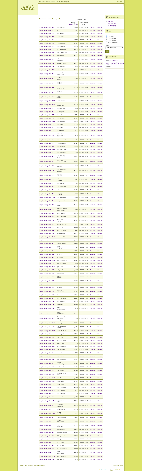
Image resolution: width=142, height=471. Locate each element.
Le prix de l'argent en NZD (46, 194)
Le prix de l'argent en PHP (46, 353)
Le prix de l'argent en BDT (46, 448)
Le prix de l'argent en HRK (46, 257)
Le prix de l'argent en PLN (46, 459)
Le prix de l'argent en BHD (46, 108)
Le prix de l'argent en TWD (47, 197)
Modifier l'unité (73, 24)
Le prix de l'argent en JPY (46, 40)
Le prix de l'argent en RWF (47, 237)
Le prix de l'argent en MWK (47, 260)
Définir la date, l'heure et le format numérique (32, 465)
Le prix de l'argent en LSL (46, 304)
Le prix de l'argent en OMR (47, 378)
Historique (99, 27)
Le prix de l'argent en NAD (46, 190)
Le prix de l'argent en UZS (46, 445)
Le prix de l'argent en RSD (46, 127)
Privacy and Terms (117, 465)
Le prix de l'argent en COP (47, 340)
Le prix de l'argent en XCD (46, 161)
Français (119, 1)
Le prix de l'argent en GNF (46, 233)
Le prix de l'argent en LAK (46, 254)
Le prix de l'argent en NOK (47, 87)
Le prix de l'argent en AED (46, 135)
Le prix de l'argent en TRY (46, 295)
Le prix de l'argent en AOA (46, 263)
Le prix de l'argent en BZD (46, 146)
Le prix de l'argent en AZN (46, 308)
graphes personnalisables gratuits (113, 61)
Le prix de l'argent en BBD (46, 143)
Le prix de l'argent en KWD (47, 121)
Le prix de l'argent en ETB (46, 55)
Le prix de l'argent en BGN (47, 287)
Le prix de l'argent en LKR (46, 401)
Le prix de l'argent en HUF (46, 213)
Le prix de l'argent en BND (46, 152)
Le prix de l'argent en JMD (46, 186)
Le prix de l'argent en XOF (46, 220)
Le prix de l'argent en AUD (46, 46)
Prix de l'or (111, 21)
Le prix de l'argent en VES (46, 59)
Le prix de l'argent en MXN (47, 349)
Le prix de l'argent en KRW (47, 456)
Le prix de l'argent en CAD (46, 43)
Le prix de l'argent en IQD (46, 115)
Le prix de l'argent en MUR (47, 413)
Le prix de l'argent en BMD (47, 149)
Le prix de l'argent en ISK (46, 83)
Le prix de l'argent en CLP (46, 337)
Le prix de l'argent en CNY (46, 374)
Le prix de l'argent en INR (46, 409)
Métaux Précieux (44, 1)
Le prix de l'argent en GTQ (47, 363)
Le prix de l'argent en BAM (47, 318)
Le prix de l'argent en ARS (46, 334)
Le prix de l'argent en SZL (46, 291)
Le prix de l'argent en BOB (46, 63)
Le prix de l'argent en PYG (46, 247)
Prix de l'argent (112, 23)
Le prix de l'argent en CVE (46, 205)
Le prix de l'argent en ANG (46, 209)
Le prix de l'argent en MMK (47, 266)
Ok (107, 51)
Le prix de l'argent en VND (46, 201)
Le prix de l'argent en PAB (46, 52)
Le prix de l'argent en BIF (46, 216)
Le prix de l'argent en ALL (46, 273)
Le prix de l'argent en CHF (46, 240)
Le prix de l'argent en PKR (46, 421)
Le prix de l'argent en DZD (46, 111)
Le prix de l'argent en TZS (46, 439)
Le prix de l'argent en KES (46, 429)
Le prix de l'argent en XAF (46, 224)
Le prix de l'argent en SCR (46, 405)
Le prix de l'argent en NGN (47, 323)
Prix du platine (112, 25)
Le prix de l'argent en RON (47, 284)
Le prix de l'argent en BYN (46, 397)
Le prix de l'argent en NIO (46, 73)
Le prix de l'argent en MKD (47, 104)
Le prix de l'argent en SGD (47, 166)
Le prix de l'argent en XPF (46, 227)
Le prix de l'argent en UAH (46, 251)
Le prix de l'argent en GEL (46, 270)
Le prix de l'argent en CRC (47, 70)
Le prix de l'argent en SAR (46, 393)
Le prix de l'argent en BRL (46, 370)
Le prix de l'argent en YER (46, 384)
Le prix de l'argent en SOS (46, 436)
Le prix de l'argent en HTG (46, 243)
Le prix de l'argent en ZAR (46, 367)
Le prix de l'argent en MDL (46, 281)
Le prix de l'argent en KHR (46, 387)
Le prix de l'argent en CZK (46, 97)
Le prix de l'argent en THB (46, 49)
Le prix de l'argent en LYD (46, 124)
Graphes (92, 27)
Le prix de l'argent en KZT (46, 452)
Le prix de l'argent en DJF (46, 230)
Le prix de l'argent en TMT (46, 313)
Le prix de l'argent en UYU (46, 356)
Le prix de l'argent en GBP (46, 33)
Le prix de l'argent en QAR (47, 381)
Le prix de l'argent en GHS (47, 66)
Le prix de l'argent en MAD (47, 140)
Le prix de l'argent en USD (46, 27)
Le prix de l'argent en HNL (46, 277)
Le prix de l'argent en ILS (46, 327)
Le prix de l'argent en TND (46, 130)
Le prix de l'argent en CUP (46, 343)
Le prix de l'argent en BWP (47, 359)
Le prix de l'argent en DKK (46, 78)
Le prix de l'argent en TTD (46, 170)
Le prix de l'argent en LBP (46, 301)
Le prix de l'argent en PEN (46, 442)
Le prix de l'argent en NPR (46, 417)
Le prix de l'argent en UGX (47, 432)
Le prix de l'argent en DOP (47, 346)
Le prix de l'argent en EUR (46, 30)
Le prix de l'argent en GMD (47, 101)
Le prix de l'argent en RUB (46, 36)
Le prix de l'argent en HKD (46, 156)
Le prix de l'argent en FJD (46, 183)
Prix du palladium (112, 27)
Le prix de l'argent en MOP (47, 330)
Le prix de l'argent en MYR (47, 390)
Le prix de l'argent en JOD (46, 118)
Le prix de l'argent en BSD (46, 175)
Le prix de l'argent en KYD (46, 179)
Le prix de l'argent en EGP (46, 298)
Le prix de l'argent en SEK (46, 92)
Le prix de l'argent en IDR (46, 425)
